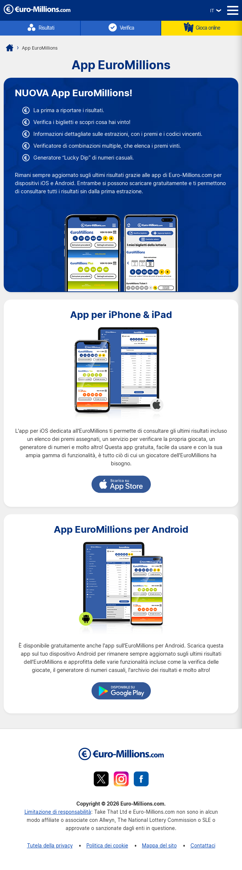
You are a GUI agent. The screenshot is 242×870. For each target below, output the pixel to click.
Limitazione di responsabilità (57, 812)
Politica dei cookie (107, 845)
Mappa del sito (159, 845)
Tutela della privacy (50, 845)
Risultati (40, 27)
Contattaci (202, 845)
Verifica (120, 27)
